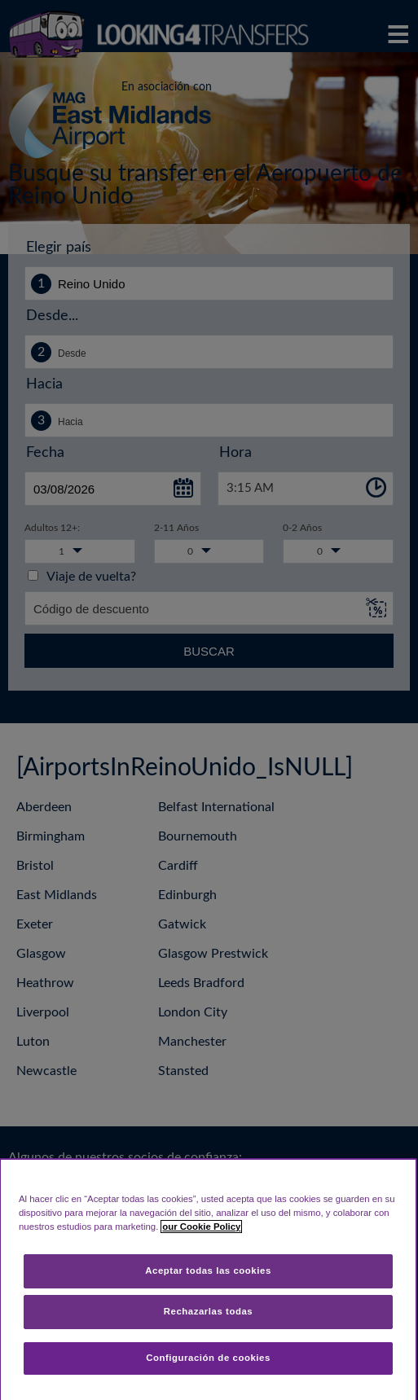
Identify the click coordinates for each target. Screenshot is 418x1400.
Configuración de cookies (208, 1358)
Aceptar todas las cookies (208, 1270)
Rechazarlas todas (208, 1311)
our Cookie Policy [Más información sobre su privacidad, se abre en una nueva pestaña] (201, 1226)
